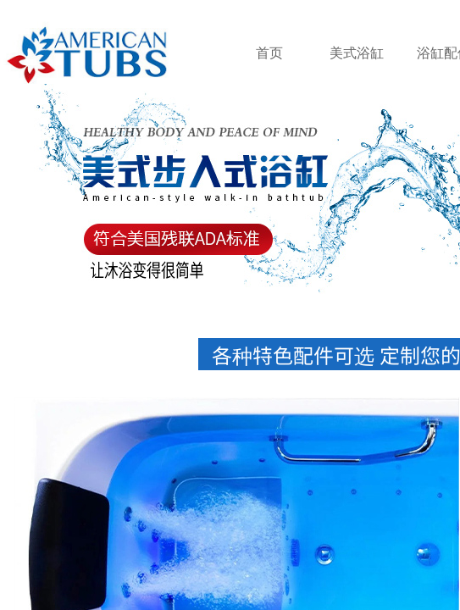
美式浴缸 (357, 53)
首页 (269, 53)
